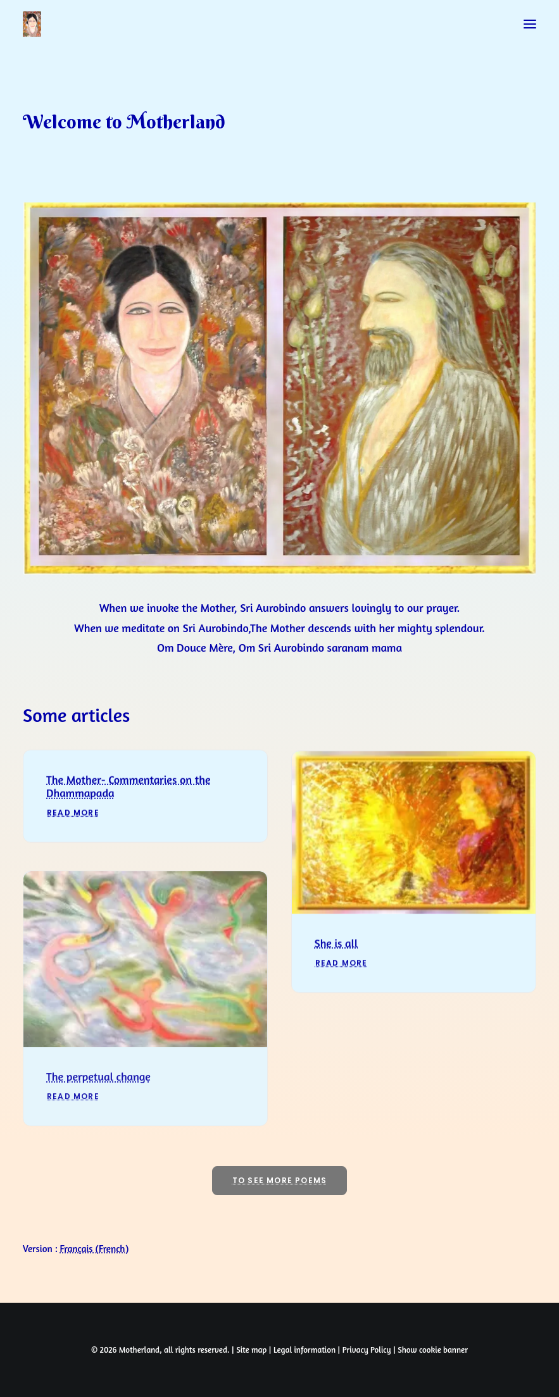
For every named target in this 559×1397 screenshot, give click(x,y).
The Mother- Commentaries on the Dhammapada (128, 800)
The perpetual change (98, 1112)
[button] (530, 24)
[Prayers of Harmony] (32, 24)
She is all (336, 962)
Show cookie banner (433, 1349)
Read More (73, 826)
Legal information (304, 1349)
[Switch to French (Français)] (94, 1248)
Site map (251, 1349)
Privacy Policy (366, 1349)
